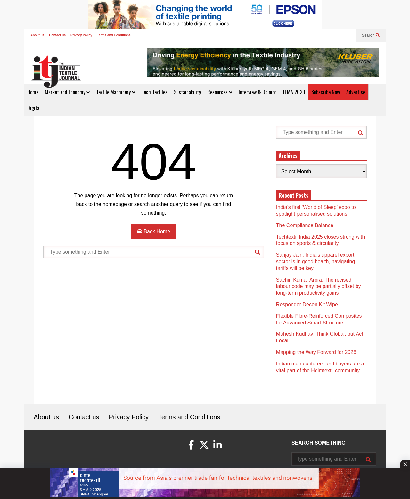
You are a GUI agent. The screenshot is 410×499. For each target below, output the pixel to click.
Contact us (57, 35)
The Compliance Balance (304, 225)
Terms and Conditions (114, 35)
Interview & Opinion (258, 92)
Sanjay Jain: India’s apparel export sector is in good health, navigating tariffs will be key (315, 261)
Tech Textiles (155, 92)
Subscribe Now (325, 92)
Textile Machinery (115, 92)
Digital (34, 108)
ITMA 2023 (294, 92)
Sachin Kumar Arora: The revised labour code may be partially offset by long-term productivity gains (318, 286)
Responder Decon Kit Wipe (307, 304)
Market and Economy (67, 92)
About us (37, 35)
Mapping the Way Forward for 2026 (316, 352)
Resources (219, 92)
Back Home (153, 231)
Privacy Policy (81, 35)
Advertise (355, 92)
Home (32, 92)
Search (371, 35)
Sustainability (187, 92)
